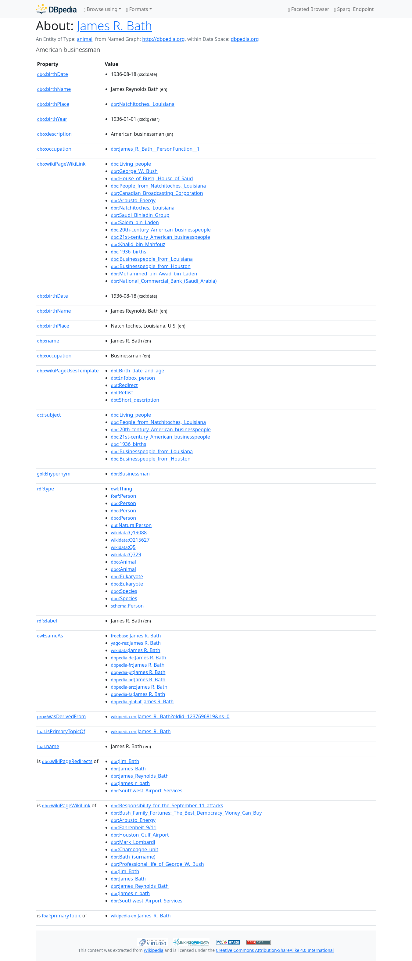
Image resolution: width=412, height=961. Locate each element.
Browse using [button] (101, 9)
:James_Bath (128, 768)
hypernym (54, 473)
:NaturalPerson (131, 525)
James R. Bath (114, 25)
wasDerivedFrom (61, 716)
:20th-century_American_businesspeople (161, 229)
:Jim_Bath (125, 761)
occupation (54, 148)
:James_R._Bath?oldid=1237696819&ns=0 (170, 716)
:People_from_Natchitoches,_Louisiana (158, 185)
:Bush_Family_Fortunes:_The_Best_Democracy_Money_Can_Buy (186, 812)
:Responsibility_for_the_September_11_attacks (167, 805)
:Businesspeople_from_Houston (151, 266)
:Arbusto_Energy (133, 200)
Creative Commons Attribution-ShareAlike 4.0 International (275, 950)
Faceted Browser (308, 9)
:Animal (123, 561)
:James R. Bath (136, 635)
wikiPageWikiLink (61, 163)
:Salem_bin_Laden (135, 222)
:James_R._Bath (141, 731)
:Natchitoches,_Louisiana (143, 104)
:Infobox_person (133, 378)
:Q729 (126, 554)
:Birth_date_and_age (137, 370)
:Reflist (122, 392)
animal (84, 39)
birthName (54, 89)
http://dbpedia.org (163, 39)
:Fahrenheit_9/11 (133, 827)
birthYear (52, 119)
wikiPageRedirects (67, 761)
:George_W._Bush (134, 171)
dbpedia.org (245, 39)
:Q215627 (130, 539)
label (47, 620)
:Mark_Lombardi (133, 842)
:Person (123, 496)
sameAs (50, 635)
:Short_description (135, 399)
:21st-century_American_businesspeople (160, 237)
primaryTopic (61, 915)
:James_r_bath (130, 783)
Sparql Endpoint (354, 9)
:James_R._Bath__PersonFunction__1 (155, 148)
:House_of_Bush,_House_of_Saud (152, 178)
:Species (124, 591)
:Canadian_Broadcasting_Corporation (157, 193)
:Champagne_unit (135, 849)
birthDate (52, 74)
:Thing (121, 488)
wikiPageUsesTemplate (68, 370)
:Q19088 (129, 532)
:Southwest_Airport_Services (146, 790)
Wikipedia (153, 950)
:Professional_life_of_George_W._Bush (157, 864)
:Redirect (124, 385)
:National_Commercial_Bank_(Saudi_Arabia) (164, 281)
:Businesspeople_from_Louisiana (152, 259)
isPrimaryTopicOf (61, 731)
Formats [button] (137, 9)
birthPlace (53, 104)
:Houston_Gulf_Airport (140, 834)
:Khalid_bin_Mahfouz (138, 244)
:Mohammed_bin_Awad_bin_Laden (154, 273)
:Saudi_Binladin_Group (140, 215)
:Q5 (123, 547)
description (54, 134)
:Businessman (130, 473)
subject (49, 414)
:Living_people (131, 163)
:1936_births (128, 251)
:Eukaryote (127, 576)
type (45, 488)
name (48, 340)
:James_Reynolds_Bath (140, 776)
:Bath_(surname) (133, 856)
